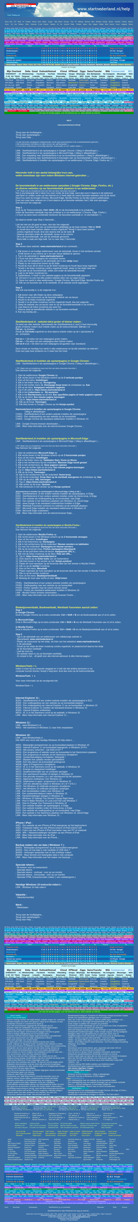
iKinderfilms (66, 111)
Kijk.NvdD (78, 109)
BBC (110, 104)
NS (68, 33)
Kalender (62, 46)
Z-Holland (89, 39)
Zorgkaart (129, 33)
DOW (79, 37)
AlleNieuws (16, 39)
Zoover (123, 33)
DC (49, 30)
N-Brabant (103, 39)
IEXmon (6, 37)
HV (76, 30)
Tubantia (113, 28)
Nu (73, 28)
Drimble (49, 33)
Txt (34, 104)
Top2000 (7, 105)
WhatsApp (117, 39)
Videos (30, 46)
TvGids (26, 104)
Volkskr (124, 28)
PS (76, 37)
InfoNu (41, 105)
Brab (12, 28)
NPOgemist (96, 111)
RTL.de (85, 104)
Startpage (129, 109)
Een (121, 104)
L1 (129, 32)
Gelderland (68, 39)
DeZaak (130, 35)
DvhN (16, 28)
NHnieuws (104, 32)
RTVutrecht (96, 32)
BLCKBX (33, 107)
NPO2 (47, 111)
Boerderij (41, 30)
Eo (61, 107)
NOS (83, 46)
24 (9, 30)
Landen (99, 105)
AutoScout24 (97, 35)
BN (23, 39)
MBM (6, 35)
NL (26, 39)
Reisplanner (73, 33)
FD (20, 28)
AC (12, 30)
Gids (31, 104)
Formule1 (7, 46)
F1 (5, 33)
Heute (106, 104)
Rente (109, 37)
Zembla (123, 109)
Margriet (31, 33)
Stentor (97, 28)
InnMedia (85, 107)
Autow (22, 30)
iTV (80, 33)
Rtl (124, 107)
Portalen (14, 105)
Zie (129, 30)
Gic (35, 28)
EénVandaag (38, 109)
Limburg (110, 39)
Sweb (107, 30)
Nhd (52, 28)
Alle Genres (14, 107)
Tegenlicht (95, 109)
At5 (19, 30)
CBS (13, 33)
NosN (83, 33)
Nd (50, 28)
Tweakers (112, 30)
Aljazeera (68, 104)
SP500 (84, 37)
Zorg (131, 30)
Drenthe (69, 32)
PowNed (58, 109)
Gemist (72, 109)
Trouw (108, 28)
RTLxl (52, 111)
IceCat (36, 105)
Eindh (53, 30)
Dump (18, 33)
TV (5, 109)
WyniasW (116, 111)
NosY (18, 32)
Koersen (32, 37)
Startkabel (115, 105)
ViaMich (55, 35)
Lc (46, 28)
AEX (37, 37)
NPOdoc (31, 32)
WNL (26, 32)
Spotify (40, 35)
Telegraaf (102, 28)
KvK (22, 33)
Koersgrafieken (22, 37)
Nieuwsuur (58, 111)
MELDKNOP (128, 111)
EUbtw (13, 104)
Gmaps (65, 35)
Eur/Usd (119, 37)
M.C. (97, 107)
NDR (80, 104)
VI (120, 30)
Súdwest (63, 32)
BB (26, 30)
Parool (86, 28)
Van (118, 30)
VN (121, 28)
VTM (125, 104)
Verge (104, 33)
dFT (22, 28)
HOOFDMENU (22, 111)
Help (5, 111)
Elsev (26, 28)
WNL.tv (117, 109)
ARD (73, 104)
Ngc (48, 32)
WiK (22, 32)
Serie (127, 107)
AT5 (110, 32)
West (113, 32)
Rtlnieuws (46, 104)
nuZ (79, 28)
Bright (36, 32)
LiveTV (38, 111)
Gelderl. (30, 28)
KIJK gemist (61, 104)
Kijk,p (67, 109)
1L (5, 30)
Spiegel (93, 104)
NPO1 (43, 111)
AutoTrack (105, 35)
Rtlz (51, 104)
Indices (52, 37)
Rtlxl (15, 32)
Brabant (124, 32)
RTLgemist (104, 111)
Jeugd (80, 107)
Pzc (93, 28)
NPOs (63, 28)
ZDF (89, 104)
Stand (46, 46)
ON (82, 28)
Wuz (129, 28)
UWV (21, 104)
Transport (113, 33)
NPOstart (39, 104)
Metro (79, 30)
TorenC (102, 109)
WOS (122, 30)
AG (14, 30)
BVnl (48, 107)
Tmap (60, 37)
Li (48, 28)
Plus (37, 33)
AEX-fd (46, 37)
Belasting (7, 104)
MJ (82, 30)
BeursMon (14, 37)
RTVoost (83, 32)
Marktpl (55, 33)
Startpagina (106, 105)
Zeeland (118, 32)
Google (39, 28)
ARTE (111, 111)
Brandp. (24, 109)
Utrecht (75, 39)
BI (131, 28)
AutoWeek (121, 35)
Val (113, 37)
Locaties (89, 35)
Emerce (57, 30)
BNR (36, 30)
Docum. (57, 107)
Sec (104, 30)
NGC (121, 111)
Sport (87, 33)
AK (5, 32)
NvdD (85, 30)
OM (59, 33)
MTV (44, 35)
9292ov (63, 33)
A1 (27, 105)
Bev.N (19, 109)
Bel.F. (100, 37)
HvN (45, 109)
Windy (130, 105)
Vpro (131, 107)
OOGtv (52, 32)
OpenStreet (76, 35)
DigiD (18, 104)
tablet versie (127, 39)
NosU (59, 28)
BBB (28, 107)
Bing (95, 33)
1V (7, 30)
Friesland (40, 39)
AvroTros (22, 107)
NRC (70, 28)
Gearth (60, 35)
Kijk (12, 32)
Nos (55, 28)
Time (108, 33)
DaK (46, 30)
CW (126, 30)
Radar (89, 109)
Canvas (130, 104)
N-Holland (82, 39)
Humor (75, 107)
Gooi (70, 30)
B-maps (84, 35)
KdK (70, 37)
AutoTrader (113, 35)
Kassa (53, 109)
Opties (89, 37)
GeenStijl (69, 107)
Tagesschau (100, 104)
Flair (44, 33)
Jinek (48, 109)
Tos (73, 37)
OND (89, 30)
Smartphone (128, 37)
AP (16, 30)
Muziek (102, 107)
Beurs (8, 28)
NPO (8, 32)
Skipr (99, 33)
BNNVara (39, 107)
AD (5, 28)
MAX (93, 107)
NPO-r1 (112, 107)
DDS (52, 107)
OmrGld (89, 32)
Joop (43, 28)
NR (67, 28)
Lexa (46, 105)
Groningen (31, 39)
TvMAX (107, 109)
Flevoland (76, 32)
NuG (76, 28)
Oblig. (104, 37)
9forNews (7, 107)
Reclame (85, 105)
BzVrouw (30, 109)
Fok (62, 30)
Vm (118, 28)
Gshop (71, 35)
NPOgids (82, 111)
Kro (90, 107)
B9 (25, 105)
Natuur (107, 107)
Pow (89, 28)
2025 (10, 39)
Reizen (121, 107)
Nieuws (9, 33)
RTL (101, 30)
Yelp (126, 35)
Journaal (31, 111)
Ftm (56, 37)
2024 (6, 39)
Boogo (20, 105)
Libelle (26, 33)
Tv (132, 32)
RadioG (94, 30)
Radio (77, 111)
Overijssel (60, 39)
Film (64, 107)
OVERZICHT (12, 111)
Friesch (66, 30)
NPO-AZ (89, 111)
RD (98, 30)
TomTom (49, 35)
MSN (91, 33)
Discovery (42, 32)
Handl (30, 105)
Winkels (92, 105)
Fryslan (57, 32)
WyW (112, 109)
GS (73, 30)
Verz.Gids (123, 105)
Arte (15, 109)
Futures (94, 37)
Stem (33, 30)
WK (119, 33)
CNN (77, 104)
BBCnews (116, 104)
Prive (40, 33)
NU (126, 46)
